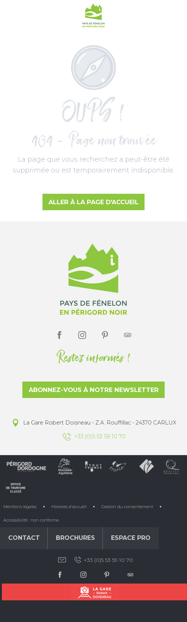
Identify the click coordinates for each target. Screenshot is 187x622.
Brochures (75, 537)
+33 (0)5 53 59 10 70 (103, 560)
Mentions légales (20, 506)
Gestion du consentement (127, 506)
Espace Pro (130, 537)
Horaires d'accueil (68, 506)
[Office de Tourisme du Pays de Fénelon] (93, 17)
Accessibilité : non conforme (31, 520)
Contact (24, 537)
